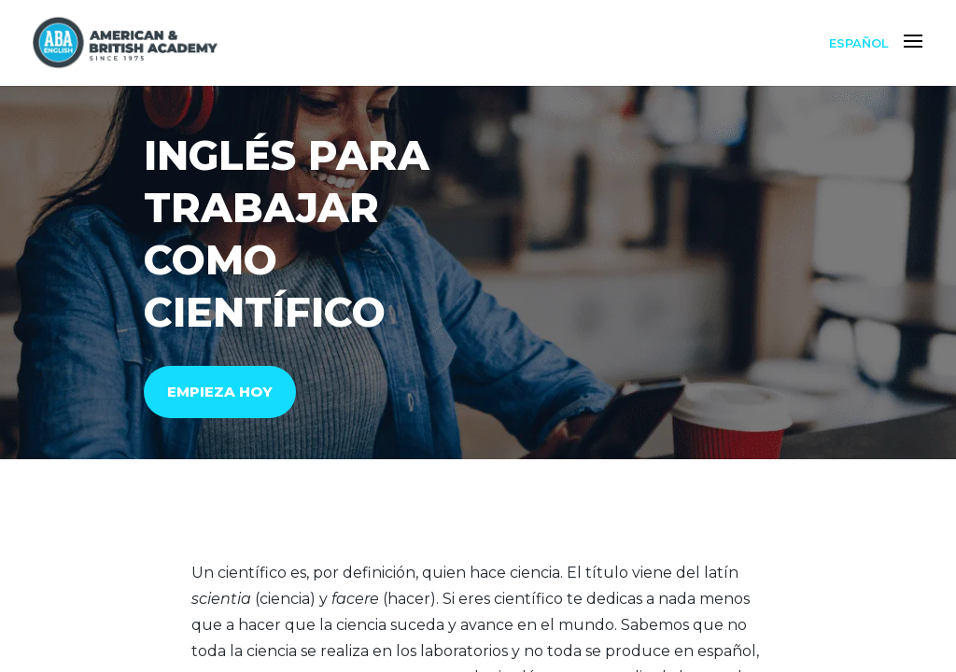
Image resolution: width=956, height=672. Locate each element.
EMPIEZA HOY (220, 391)
